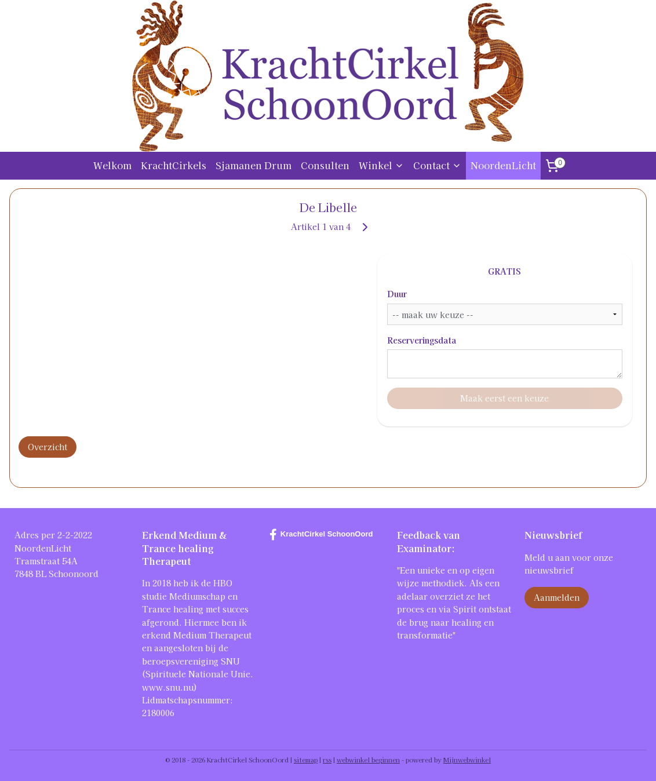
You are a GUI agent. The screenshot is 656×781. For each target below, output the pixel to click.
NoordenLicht (503, 165)
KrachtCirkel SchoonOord (321, 535)
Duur (397, 294)
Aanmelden (557, 597)
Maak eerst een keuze (505, 398)
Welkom (112, 165)
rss (327, 759)
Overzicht (47, 446)
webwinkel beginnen (368, 759)
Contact (437, 165)
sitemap (306, 759)
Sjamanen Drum (253, 165)
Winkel (381, 165)
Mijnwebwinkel (467, 759)
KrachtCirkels (173, 165)
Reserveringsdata (422, 340)
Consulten (325, 165)
